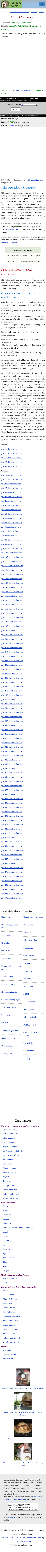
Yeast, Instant (9, 1334)
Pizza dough (28, 948)
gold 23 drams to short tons (11, 665)
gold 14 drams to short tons (11, 587)
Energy (6, 1219)
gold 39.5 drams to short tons (12, 807)
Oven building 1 (7, 1046)
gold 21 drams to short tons (11, 648)
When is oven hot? (30, 940)
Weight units (8, 1198)
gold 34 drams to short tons (11, 760)
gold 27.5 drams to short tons (12, 704)
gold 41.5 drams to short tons (12, 825)
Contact (40, 1539)
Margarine (7, 1303)
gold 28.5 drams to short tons (12, 712)
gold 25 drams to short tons (11, 682)
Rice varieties (9, 1308)
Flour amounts (9, 1138)
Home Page (5, 917)
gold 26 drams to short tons (11, 691)
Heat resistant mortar (9, 992)
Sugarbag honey (10, 1147)
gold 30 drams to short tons (11, 725)
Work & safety (29, 986)
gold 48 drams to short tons (11, 881)
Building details (7, 977)
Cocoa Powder (9, 1295)
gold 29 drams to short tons (11, 717)
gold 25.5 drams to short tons (12, 687)
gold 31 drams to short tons (11, 734)
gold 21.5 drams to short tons (12, 652)
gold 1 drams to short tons (11, 475)
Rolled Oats (8, 1160)
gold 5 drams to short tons (11, 510)
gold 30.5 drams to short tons (12, 730)
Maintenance (28, 979)
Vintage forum (6, 958)
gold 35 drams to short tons (11, 768)
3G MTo (26, 994)
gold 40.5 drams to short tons (12, 816)
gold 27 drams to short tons (11, 699)
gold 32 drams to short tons (11, 743)
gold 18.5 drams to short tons (12, 626)
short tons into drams (9, 242)
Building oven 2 (7, 1054)
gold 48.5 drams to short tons (12, 885)
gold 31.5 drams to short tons (12, 738)
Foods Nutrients (10, 1190)
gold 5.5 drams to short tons (11, 514)
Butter (5, 1290)
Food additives (29, 1002)
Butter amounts (9, 1129)
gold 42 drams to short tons (11, 829)
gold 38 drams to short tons (11, 794)
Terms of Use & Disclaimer (25, 1539)
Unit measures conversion (33, 917)
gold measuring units (34, 180)
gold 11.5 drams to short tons (12, 566)
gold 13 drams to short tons (11, 579)
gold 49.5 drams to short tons (12, 894)
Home (11, 4)
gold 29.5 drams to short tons (12, 721)
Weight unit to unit (11, 1342)
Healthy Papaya (29, 1009)
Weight (6, 1271)
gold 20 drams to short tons (11, 639)
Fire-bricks (5, 1015)
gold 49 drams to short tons (11, 889)
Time (5, 1262)
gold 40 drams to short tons (11, 812)
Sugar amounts (9, 1168)
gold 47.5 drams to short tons (12, 876)
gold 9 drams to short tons (11, 544)
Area (5, 1210)
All (17, 1194)
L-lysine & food (29, 1017)
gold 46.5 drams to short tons (12, 868)
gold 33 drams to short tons (11, 751)
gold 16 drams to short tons (11, 605)
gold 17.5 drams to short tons (12, 617)
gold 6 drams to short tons (11, 518)
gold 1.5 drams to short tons (11, 479)
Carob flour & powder (12, 1134)
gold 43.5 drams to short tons (12, 842)
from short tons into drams (21, 91)
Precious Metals (10, 1278)
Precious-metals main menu (19, 12)
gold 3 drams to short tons (11, 492)
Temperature (8, 1181)
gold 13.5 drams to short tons (12, 583)
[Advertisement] (23, 62)
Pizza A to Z (28, 933)
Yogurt (6, 1177)
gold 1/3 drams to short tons (11, 453)
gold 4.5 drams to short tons (11, 505)
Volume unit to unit (11, 1338)
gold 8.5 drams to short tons (11, 540)
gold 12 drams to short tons (11, 570)
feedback (11, 1519)
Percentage (7, 1241)
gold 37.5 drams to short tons (12, 790)
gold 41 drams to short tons (11, 820)
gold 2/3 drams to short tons (11, 462)
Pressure (6, 1249)
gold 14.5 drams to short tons (12, 592)
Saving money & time (9, 1030)
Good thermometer (8, 1038)
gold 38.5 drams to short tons (12, 799)
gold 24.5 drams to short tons (12, 678)
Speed (5, 1253)
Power (5, 1245)
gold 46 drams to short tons (11, 863)
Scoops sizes (8, 1185)
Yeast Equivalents (10, 1172)
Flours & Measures (11, 1299)
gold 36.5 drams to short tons (12, 781)
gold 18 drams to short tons (11, 622)
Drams (41, 12)
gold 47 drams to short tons (11, 872)
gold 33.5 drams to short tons (12, 756)
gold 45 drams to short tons (11, 855)
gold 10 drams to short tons (11, 553)
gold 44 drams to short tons (11, 846)
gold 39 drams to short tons (11, 803)
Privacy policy (7, 1539)
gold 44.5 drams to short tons (12, 850)
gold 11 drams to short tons (11, 561)
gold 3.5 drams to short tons (11, 497)
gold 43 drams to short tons (11, 837)
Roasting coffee (29, 963)
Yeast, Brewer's (9, 1325)
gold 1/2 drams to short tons (11, 458)
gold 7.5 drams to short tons (11, 531)
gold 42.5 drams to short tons (12, 833)
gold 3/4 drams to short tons (11, 466)
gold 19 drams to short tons (11, 630)
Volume (6, 1266)
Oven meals (5, 951)
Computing (8, 1215)
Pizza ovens (5, 935)
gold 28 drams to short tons (11, 708)
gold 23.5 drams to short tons (12, 669)
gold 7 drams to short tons (11, 527)
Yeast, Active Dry (10, 1321)
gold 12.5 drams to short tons (12, 574)
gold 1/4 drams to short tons (11, 449)
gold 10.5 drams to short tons (12, 557)
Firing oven (27, 971)
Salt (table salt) (9, 1312)
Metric (6, 1236)
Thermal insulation (8, 1007)
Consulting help (29, 1051)
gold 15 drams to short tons (11, 596)
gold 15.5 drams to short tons (12, 600)
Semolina (7, 1164)
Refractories (8, 1359)
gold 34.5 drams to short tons (12, 764)
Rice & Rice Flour (11, 1155)
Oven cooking (28, 956)
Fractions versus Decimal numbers (18, 1228)
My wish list (28, 1043)
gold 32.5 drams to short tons (12, 747)
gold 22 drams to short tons (11, 656)
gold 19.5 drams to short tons (12, 635)
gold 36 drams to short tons (11, 777)
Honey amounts (9, 1142)
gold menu (33, 12)
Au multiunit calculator (13, 229)
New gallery (6, 943)
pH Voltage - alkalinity (13, 1151)
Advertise (19, 1543)
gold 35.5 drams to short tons (12, 773)
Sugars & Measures (11, 1316)
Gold (5, 1283)
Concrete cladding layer (10, 1000)
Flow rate (7, 1223)
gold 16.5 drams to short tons (12, 609)
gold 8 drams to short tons (11, 536)
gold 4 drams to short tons (11, 501)
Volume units (8, 1194)
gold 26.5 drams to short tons (12, 695)
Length (6, 1232)
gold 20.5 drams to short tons (12, 643)
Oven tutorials (28, 925)
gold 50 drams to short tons (11, 898)
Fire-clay (4, 1023)
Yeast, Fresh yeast (11, 1329)
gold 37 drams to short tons (11, 786)
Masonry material (10, 1354)
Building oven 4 (29, 1025)
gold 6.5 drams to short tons (11, 523)
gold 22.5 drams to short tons (12, 661)
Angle (5, 1206)
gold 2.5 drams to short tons (11, 488)
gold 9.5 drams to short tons (11, 548)
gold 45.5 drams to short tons (12, 859)
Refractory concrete (8, 984)
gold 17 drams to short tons (11, 613)
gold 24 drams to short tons (11, 674)
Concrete (7, 1350)
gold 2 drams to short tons (11, 484)
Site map (26, 1058)
